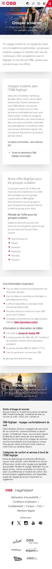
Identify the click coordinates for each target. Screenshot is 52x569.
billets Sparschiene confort (26, 322)
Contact (30, 506)
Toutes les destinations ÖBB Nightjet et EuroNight (24, 154)
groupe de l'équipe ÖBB (28, 333)
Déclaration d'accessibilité (24, 497)
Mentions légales (26, 510)
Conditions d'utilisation (25, 501)
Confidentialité (15, 506)
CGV (39, 506)
